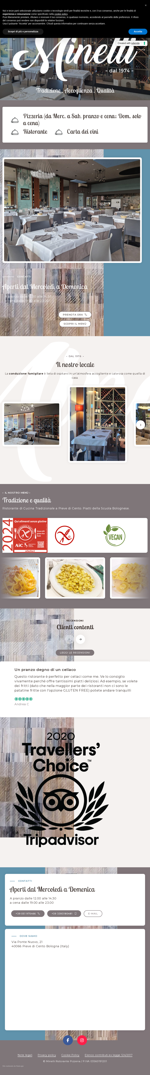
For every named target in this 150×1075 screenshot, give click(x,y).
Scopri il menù (75, 323)
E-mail (93, 913)
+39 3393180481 (64, 913)
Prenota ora (75, 314)
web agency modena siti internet (13, 1066)
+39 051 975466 (28, 913)
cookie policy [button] (60, 14)
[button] (9, 50)
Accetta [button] (138, 31)
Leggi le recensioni (75, 652)
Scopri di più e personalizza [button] (23, 31)
